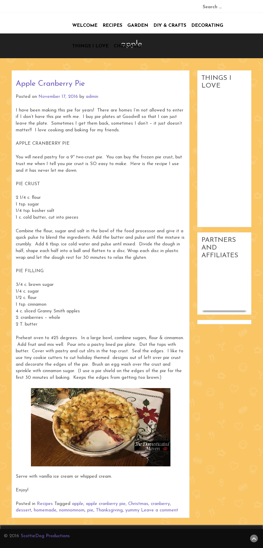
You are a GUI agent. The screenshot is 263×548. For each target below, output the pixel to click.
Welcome (84, 25)
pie (90, 510)
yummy (132, 510)
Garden (137, 25)
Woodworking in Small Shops (226, 293)
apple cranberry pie (106, 503)
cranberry (160, 503)
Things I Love (90, 46)
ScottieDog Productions (45, 536)
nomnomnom (72, 510)
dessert (23, 510)
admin (92, 96)
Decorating (207, 25)
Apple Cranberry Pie (50, 84)
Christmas (127, 46)
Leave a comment (159, 510)
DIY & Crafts (169, 25)
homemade (45, 510)
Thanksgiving (109, 510)
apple (77, 503)
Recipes (112, 25)
